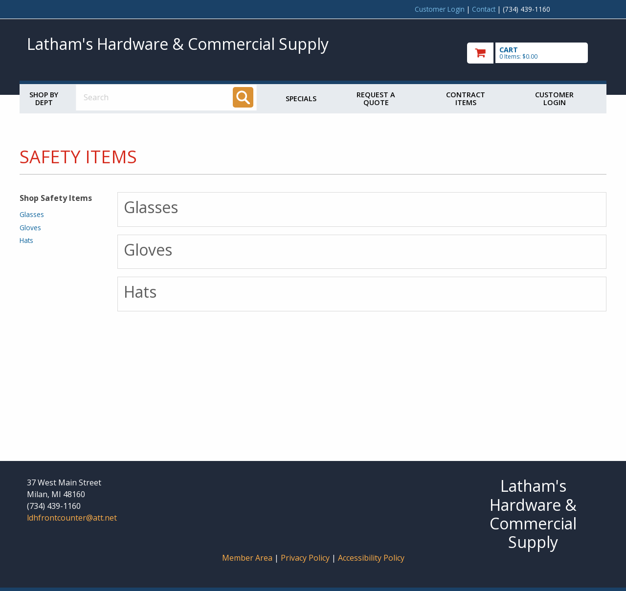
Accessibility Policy (371, 557)
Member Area (247, 557)
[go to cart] (533, 53)
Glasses (32, 214)
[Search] (243, 97)
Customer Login (440, 9)
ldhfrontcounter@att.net (72, 517)
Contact (483, 9)
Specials (301, 98)
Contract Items (465, 98)
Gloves (30, 227)
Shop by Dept (43, 98)
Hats (26, 240)
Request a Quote (376, 98)
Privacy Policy (306, 557)
